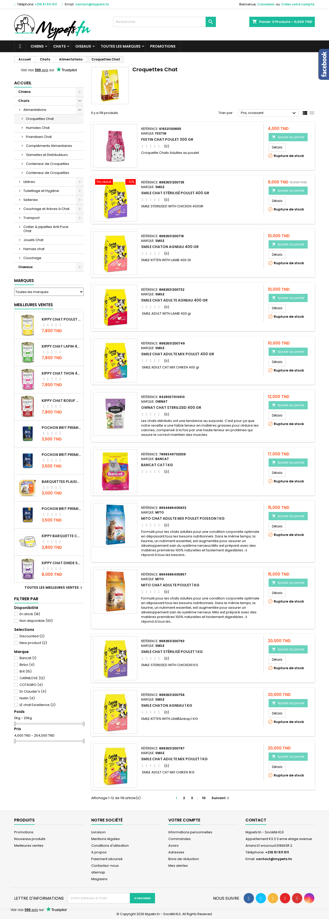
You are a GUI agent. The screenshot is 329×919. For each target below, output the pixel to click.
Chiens (37, 46)
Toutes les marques (121, 46)
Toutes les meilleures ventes (54, 587)
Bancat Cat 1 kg (157, 464)
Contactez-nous (105, 865)
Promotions (163, 46)
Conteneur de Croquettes (47, 163)
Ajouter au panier (288, 137)
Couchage (32, 257)
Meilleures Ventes (33, 305)
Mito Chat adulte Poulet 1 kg (170, 585)
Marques (24, 281)
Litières (29, 181)
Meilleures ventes (28, 845)
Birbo (27, 664)
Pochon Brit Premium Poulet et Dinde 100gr (61, 509)
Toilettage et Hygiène (41, 190)
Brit (26, 671)
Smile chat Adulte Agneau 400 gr (174, 300)
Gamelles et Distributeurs (47, 154)
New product (33, 642)
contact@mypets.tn (92, 4)
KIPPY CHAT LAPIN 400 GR (61, 346)
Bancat (28, 658)
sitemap (98, 872)
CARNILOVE (32, 678)
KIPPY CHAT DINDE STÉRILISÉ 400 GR (61, 563)
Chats (59, 46)
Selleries (30, 199)
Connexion (266, 4)
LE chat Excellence (38, 704)
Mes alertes (178, 865)
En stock (30, 614)
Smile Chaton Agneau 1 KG (166, 705)
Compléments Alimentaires (49, 145)
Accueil (23, 83)
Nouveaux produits (29, 838)
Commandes (179, 838)
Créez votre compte (297, 4)
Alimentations (34, 109)
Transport (31, 217)
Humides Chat (38, 127)
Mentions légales (105, 838)
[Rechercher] (164, 22)
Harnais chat (33, 248)
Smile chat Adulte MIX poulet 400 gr (177, 354)
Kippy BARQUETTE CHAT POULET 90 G (61, 536)
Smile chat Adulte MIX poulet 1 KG (174, 759)
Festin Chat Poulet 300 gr (167, 139)
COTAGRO (31, 684)
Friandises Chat (39, 136)
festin (27, 698)
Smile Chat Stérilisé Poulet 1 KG (172, 651)
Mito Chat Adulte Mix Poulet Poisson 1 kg (183, 518)
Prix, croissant (269, 113)
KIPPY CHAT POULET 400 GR (61, 319)
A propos (99, 852)
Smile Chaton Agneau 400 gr (170, 246)
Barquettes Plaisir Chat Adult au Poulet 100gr (61, 482)
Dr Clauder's (33, 691)
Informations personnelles (190, 832)
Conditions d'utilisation (110, 845)
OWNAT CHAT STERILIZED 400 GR (171, 407)
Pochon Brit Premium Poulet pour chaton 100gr (61, 455)
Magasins (99, 879)
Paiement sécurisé (107, 858)
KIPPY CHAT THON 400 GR (61, 373)
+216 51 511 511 (46, 4)
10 (204, 798)
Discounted (32, 636)
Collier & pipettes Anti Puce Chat (45, 228)
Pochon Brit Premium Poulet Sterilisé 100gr (61, 428)
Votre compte (184, 820)
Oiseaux (83, 46)
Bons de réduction (183, 858)
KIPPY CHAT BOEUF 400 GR (61, 401)
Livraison (98, 832)
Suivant (221, 798)
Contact (255, 820)
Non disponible (36, 620)
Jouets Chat (33, 239)
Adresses (176, 852)
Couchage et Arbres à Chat (46, 208)
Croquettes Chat (40, 118)
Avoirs (173, 845)
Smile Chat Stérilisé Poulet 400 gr (175, 193)
